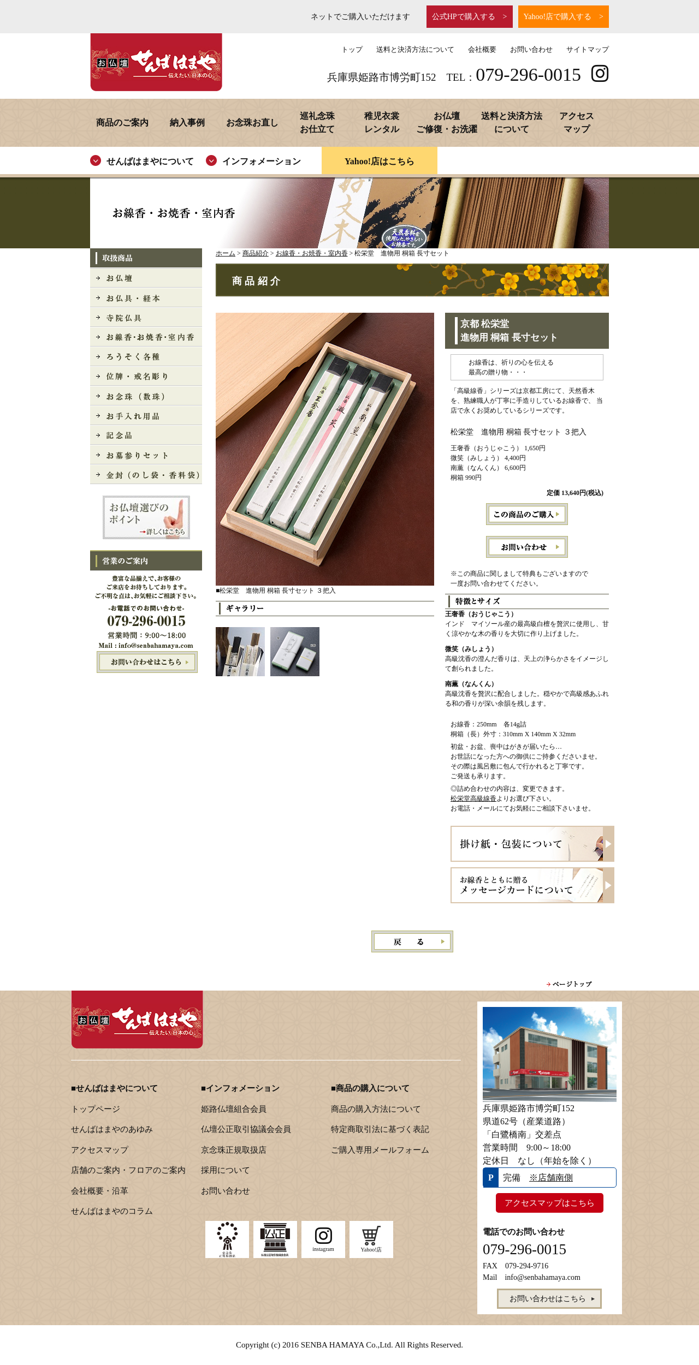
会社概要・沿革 (99, 1191)
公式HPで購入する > (469, 17)
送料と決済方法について (415, 49)
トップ (352, 49)
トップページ (95, 1109)
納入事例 (187, 122)
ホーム (225, 253)
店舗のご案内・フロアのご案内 (128, 1170)
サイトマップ (587, 49)
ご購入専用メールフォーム (380, 1150)
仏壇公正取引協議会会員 (246, 1129)
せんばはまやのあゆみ (112, 1129)
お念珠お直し (252, 122)
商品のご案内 (122, 122)
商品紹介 (255, 253)
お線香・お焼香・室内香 (312, 253)
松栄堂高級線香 (473, 798)
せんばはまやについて (150, 161)
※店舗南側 (551, 1177)
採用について (225, 1170)
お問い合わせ (531, 49)
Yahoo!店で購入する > (563, 17)
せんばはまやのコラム (112, 1211)
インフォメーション (261, 161)
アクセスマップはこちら (550, 1203)
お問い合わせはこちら (146, 662)
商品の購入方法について (376, 1109)
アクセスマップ (99, 1150)
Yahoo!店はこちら (379, 161)
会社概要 (482, 49)
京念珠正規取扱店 (233, 1150)
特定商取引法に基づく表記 (380, 1129)
